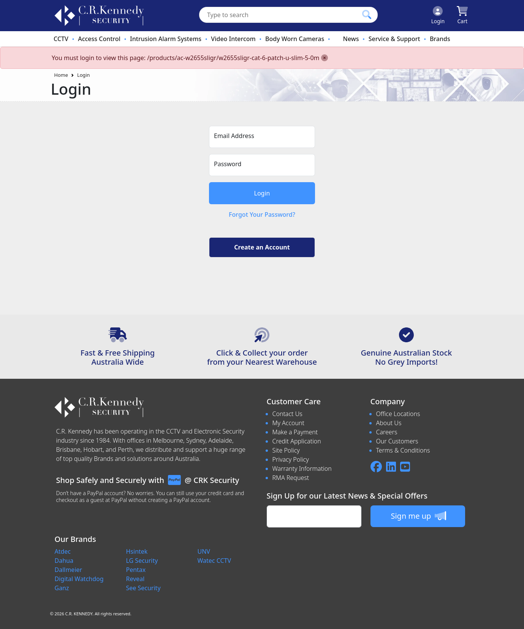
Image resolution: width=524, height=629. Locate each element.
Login (83, 74)
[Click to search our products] (367, 14)
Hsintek (137, 551)
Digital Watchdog (79, 579)
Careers (386, 432)
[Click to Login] (438, 15)
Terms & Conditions (403, 450)
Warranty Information (302, 468)
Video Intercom (233, 39)
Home (61, 74)
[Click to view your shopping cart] (462, 15)
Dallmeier (68, 569)
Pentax (136, 569)
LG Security (142, 560)
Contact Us (287, 414)
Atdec (63, 551)
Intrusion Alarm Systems (165, 39)
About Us (389, 423)
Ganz (62, 588)
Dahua (64, 560)
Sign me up (418, 515)
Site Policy (286, 450)
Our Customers (397, 441)
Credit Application (296, 441)
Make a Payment (295, 432)
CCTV (61, 39)
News (351, 39)
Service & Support (394, 39)
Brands (440, 39)
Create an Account (262, 247)
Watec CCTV (214, 560)
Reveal (135, 579)
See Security (143, 588)
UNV (204, 551)
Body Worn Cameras (294, 39)
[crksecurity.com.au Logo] (99, 15)
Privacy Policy (290, 459)
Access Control (99, 39)
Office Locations (398, 414)
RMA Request (290, 477)
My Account (288, 423)
